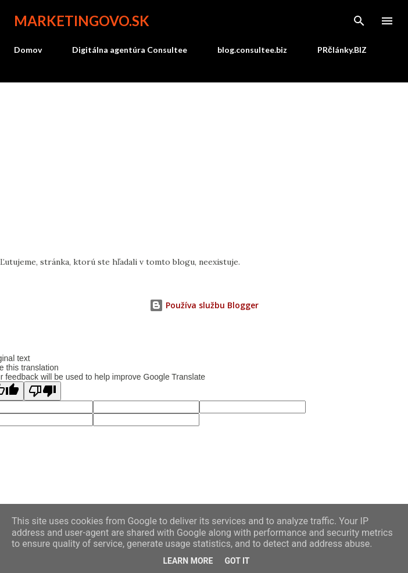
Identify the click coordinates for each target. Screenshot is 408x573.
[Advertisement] (204, 169)
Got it (236, 560)
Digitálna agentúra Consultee (129, 50)
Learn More (188, 560)
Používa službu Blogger (204, 305)
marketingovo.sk (81, 20)
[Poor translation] (42, 391)
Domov (28, 50)
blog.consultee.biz (252, 50)
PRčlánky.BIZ (342, 50)
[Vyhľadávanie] (359, 21)
